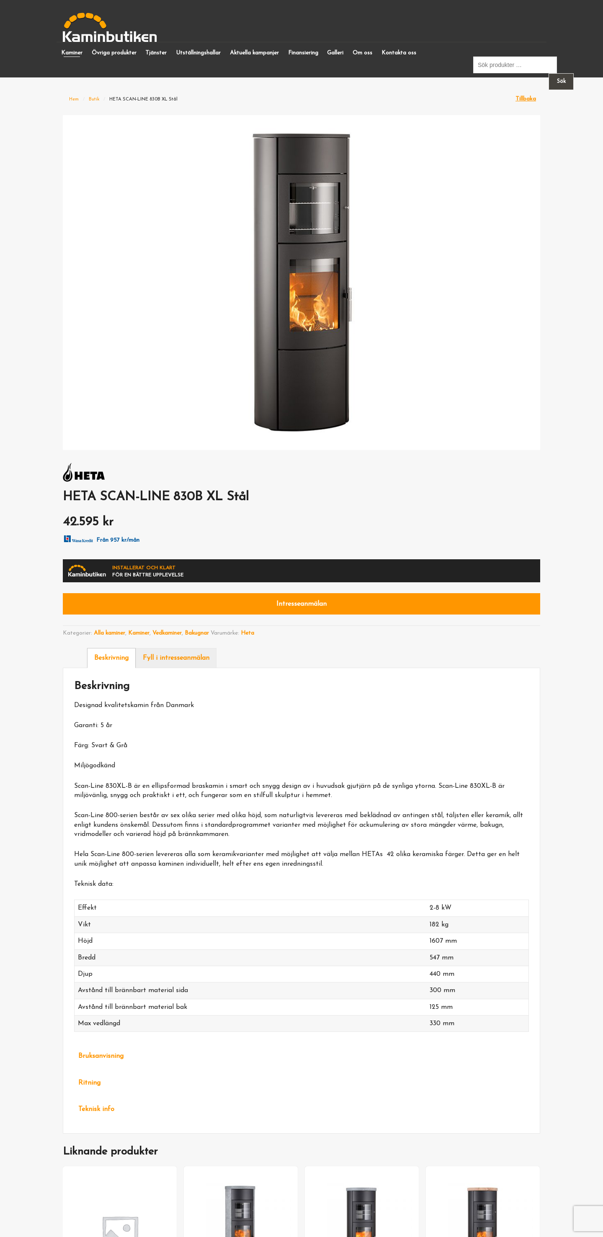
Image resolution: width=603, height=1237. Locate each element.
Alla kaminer (109, 633)
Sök (561, 81)
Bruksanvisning (101, 1056)
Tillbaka (525, 99)
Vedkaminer (167, 633)
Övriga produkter (114, 53)
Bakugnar (197, 633)
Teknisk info (96, 1109)
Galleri (335, 53)
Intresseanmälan (301, 604)
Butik (94, 99)
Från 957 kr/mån (100, 538)
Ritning (89, 1083)
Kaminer (71, 53)
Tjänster (156, 53)
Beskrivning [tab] (111, 658)
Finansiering (303, 53)
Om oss (362, 53)
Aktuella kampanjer (254, 53)
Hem (74, 99)
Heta (247, 633)
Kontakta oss (398, 53)
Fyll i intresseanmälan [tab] (176, 658)
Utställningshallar (198, 53)
